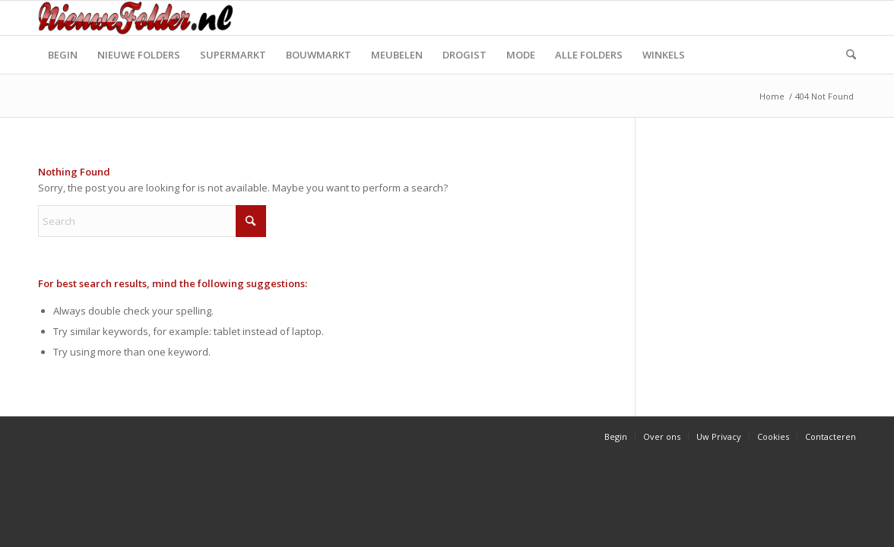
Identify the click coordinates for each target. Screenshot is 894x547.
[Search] (846, 55)
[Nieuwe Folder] (140, 18)
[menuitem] (62, 55)
